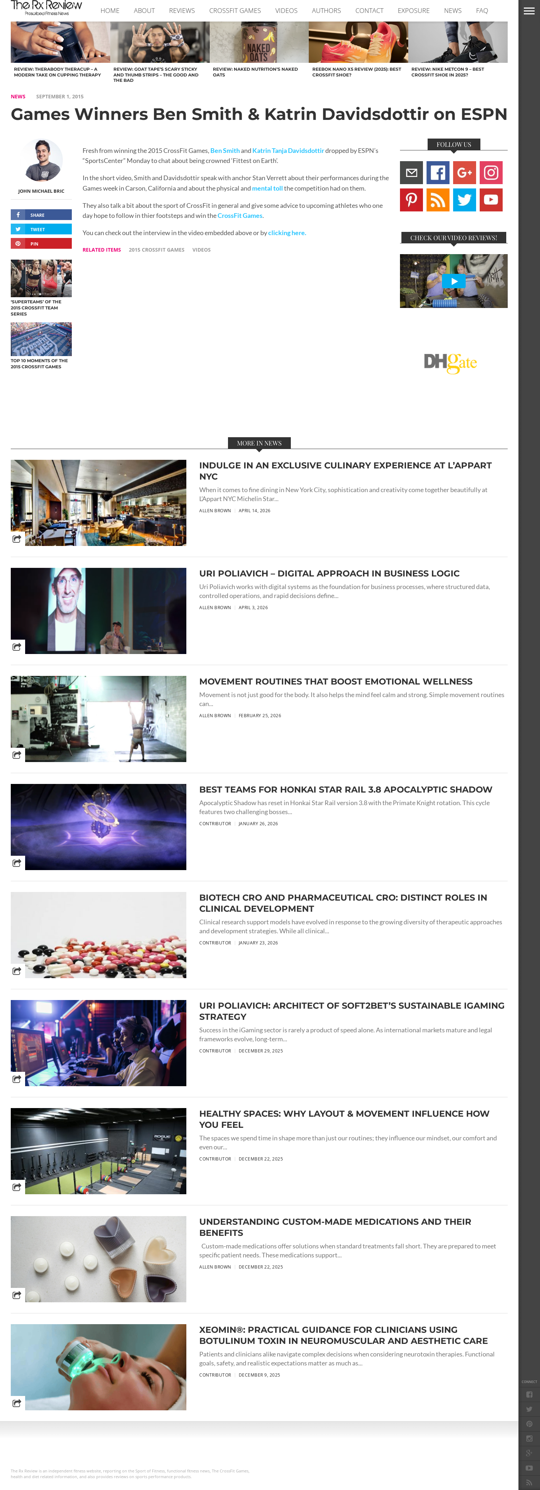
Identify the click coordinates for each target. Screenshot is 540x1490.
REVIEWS (182, 10)
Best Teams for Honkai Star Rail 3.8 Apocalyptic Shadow (346, 789)
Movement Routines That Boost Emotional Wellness (335, 681)
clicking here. (287, 233)
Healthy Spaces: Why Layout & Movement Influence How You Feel (344, 1119)
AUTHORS (326, 10)
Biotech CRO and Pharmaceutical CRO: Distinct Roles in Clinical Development (343, 903)
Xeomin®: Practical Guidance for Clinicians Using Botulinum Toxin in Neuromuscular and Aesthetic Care (343, 1335)
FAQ (482, 10)
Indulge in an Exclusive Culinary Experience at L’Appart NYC (345, 471)
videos (201, 249)
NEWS (453, 10)
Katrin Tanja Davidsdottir (288, 150)
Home (110, 10)
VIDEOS (286, 10)
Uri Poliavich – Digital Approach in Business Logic (329, 573)
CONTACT (369, 10)
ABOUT (144, 10)
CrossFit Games (240, 215)
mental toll (267, 188)
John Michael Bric (41, 191)
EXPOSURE (414, 10)
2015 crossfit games (157, 249)
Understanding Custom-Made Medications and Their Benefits (335, 1227)
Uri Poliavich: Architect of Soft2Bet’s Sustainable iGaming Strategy (352, 1011)
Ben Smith (225, 150)
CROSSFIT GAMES (235, 10)
